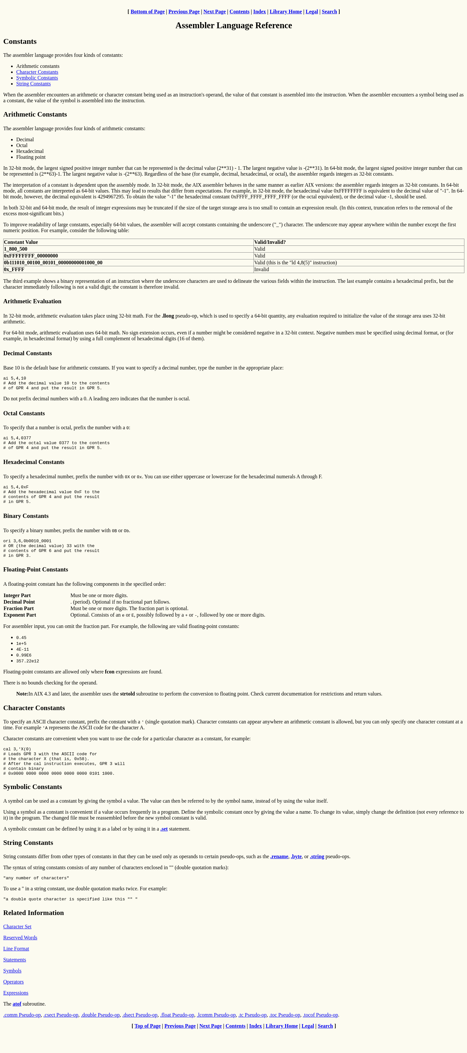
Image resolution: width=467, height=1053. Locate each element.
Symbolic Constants (37, 78)
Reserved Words (20, 959)
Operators (13, 1003)
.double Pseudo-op (100, 1036)
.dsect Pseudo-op (139, 1036)
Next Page (214, 11)
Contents (239, 11)
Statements (14, 981)
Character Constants (37, 72)
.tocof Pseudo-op (320, 1036)
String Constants (33, 83)
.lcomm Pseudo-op (216, 1036)
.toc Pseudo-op (284, 1036)
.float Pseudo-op (177, 1036)
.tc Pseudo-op (253, 1036)
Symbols (12, 992)
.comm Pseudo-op (22, 1036)
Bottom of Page (148, 11)
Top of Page (148, 1047)
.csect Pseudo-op (61, 1036)
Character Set (17, 948)
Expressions (15, 1014)
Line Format (16, 970)
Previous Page (184, 11)
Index (259, 11)
